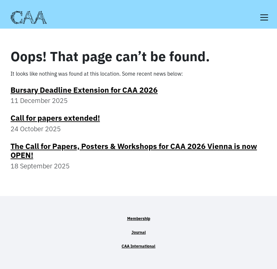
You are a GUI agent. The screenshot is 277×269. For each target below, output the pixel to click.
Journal (138, 232)
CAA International (138, 246)
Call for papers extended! (55, 118)
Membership (138, 218)
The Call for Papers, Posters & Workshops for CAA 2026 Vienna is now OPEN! (134, 150)
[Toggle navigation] (264, 13)
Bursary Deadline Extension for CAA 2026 (84, 90)
